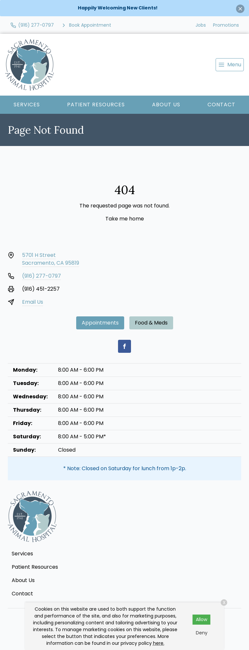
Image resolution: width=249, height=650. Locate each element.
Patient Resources (96, 104)
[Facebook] (124, 346)
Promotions (226, 25)
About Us (166, 104)
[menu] (230, 64)
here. (158, 643)
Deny (202, 633)
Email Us (32, 302)
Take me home (124, 218)
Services (27, 104)
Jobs (201, 25)
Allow (201, 619)
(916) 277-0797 (41, 276)
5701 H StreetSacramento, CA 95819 (50, 259)
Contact (221, 104)
